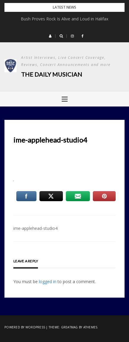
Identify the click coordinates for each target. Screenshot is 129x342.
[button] (50, 36)
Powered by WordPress (24, 327)
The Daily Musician (51, 74)
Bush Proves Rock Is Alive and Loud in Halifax (64, 19)
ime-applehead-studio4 (35, 228)
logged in (47, 281)
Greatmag (69, 327)
